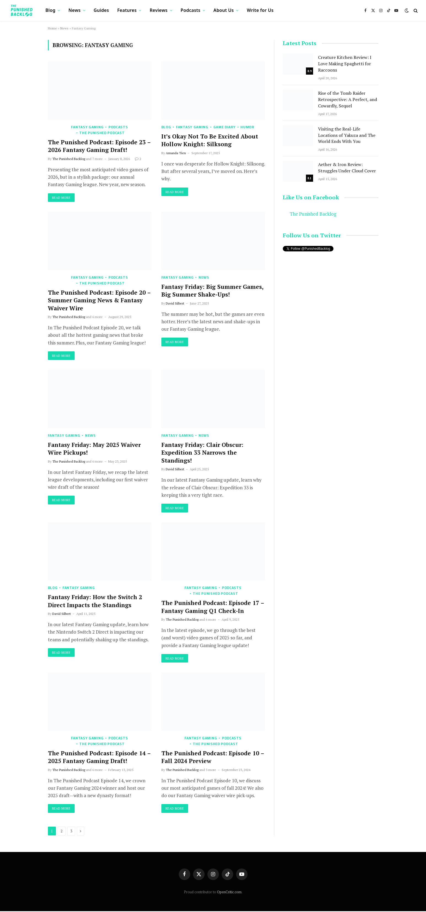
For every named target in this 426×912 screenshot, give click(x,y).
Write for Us (260, 10)
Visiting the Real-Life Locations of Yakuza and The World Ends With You (346, 135)
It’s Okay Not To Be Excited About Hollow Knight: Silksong (209, 140)
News (75, 10)
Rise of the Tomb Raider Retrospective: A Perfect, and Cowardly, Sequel (347, 99)
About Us (223, 10)
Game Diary (224, 127)
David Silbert (175, 303)
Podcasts (190, 10)
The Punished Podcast (101, 133)
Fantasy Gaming (87, 127)
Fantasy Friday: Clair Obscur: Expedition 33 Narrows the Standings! (202, 453)
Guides (101, 10)
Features (127, 10)
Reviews (158, 10)
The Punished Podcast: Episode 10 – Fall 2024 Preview (212, 758)
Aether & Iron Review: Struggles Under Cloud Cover (347, 167)
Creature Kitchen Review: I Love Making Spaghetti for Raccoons (344, 63)
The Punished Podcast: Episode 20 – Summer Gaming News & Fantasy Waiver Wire (99, 300)
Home (52, 28)
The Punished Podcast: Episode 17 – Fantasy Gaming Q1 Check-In (212, 607)
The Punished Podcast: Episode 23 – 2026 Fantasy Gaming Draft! (99, 146)
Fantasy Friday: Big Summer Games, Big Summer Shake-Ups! (212, 290)
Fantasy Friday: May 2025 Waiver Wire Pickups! (94, 449)
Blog (50, 10)
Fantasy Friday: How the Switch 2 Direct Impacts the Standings (95, 601)
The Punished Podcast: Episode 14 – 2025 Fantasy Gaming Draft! (99, 758)
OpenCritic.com (229, 892)
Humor (247, 127)
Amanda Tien (176, 153)
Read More (61, 198)
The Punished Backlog (68, 159)
